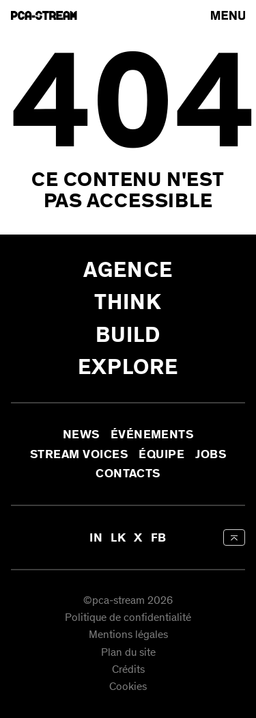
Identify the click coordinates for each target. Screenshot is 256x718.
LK (118, 537)
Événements (152, 435)
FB (159, 537)
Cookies (128, 687)
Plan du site (128, 653)
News (81, 435)
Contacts (128, 473)
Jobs (210, 454)
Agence (128, 270)
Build (128, 335)
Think (128, 302)
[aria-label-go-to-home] (44, 15)
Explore (128, 367)
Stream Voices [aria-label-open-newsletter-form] (79, 454)
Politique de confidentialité (128, 618)
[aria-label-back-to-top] (234, 537)
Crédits (128, 670)
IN (95, 537)
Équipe (161, 454)
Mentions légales (128, 636)
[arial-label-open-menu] (228, 15)
